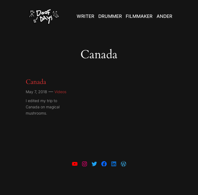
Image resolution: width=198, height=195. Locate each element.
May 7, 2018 (36, 91)
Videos (60, 91)
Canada (36, 82)
